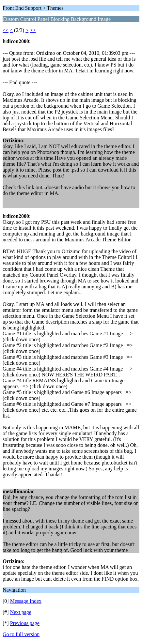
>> (33, 30)
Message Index (25, 601)
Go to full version (21, 634)
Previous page (24, 623)
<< (5, 30)
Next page (20, 612)
